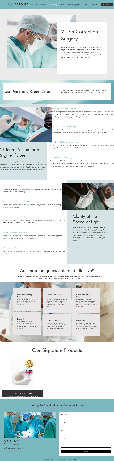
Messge (63, 438)
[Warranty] (107, 4)
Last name (64, 422)
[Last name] (85, 425)
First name (64, 414)
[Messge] (86, 443)
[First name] (85, 417)
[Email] (85, 433)
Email (62, 430)
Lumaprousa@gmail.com (16, 449)
